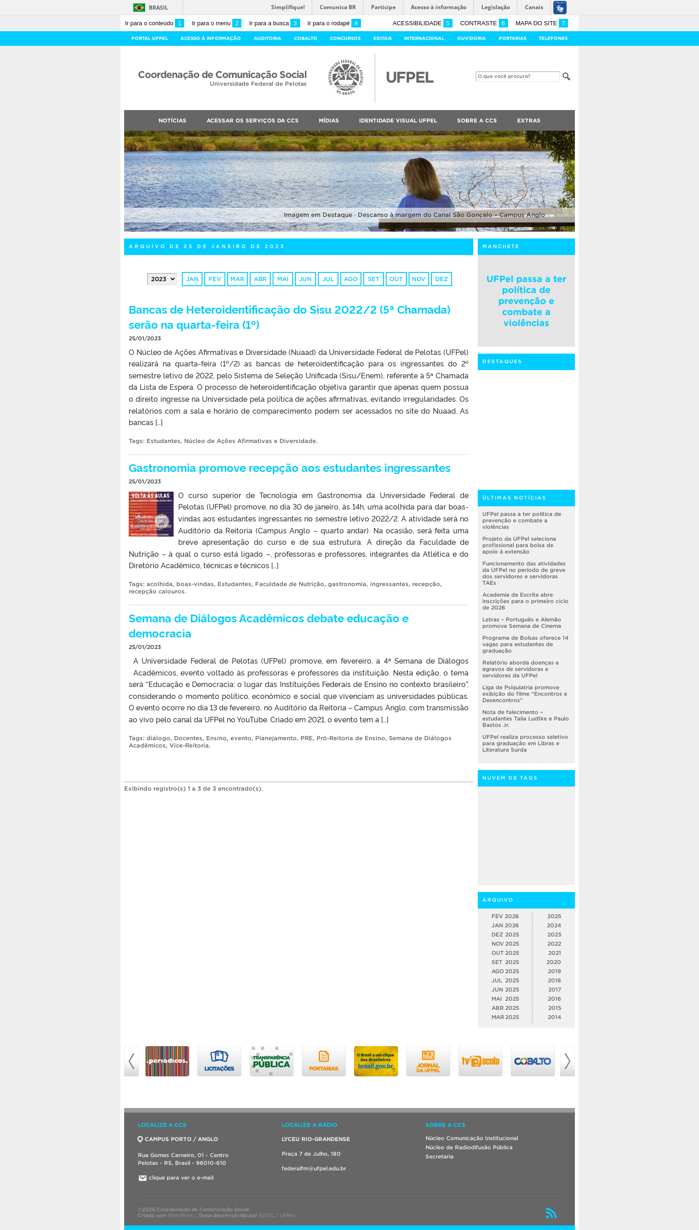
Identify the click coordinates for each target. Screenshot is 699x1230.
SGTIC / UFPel (277, 1215)
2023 (554, 934)
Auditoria (267, 38)
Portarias (512, 38)
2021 (554, 953)
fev (214, 279)
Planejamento (276, 738)
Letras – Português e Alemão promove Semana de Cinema (521, 622)
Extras (529, 120)
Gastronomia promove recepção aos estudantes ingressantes (290, 467)
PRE (306, 738)
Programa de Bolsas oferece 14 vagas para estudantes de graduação (525, 644)
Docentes (188, 738)
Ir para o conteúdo (154, 23)
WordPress (182, 1215)
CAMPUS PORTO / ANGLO (178, 1139)
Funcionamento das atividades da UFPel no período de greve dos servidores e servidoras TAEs (524, 573)
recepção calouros (157, 591)
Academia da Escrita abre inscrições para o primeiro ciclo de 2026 (525, 601)
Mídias (329, 120)
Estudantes (163, 441)
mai (283, 279)
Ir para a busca (274, 23)
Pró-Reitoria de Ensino (351, 738)
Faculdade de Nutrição (289, 584)
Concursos (345, 38)
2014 (554, 1017)
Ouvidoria (471, 38)
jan (192, 279)
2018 (554, 980)
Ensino (216, 738)
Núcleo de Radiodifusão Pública (469, 1147)
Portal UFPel (149, 38)
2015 (554, 1008)
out (396, 279)
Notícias (172, 120)
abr (260, 279)
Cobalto (305, 38)
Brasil (158, 7)
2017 (554, 989)
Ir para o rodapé (333, 23)
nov (419, 279)
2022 (554, 944)
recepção (426, 584)
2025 (554, 916)
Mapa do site (541, 23)
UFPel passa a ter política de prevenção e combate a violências (526, 301)
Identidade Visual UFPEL (398, 120)
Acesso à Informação (210, 38)
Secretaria (439, 1156)
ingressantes (389, 584)
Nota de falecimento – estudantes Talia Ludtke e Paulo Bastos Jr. (525, 718)
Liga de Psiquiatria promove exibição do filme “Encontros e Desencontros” (524, 693)
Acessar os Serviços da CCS (253, 120)
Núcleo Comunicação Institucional (472, 1138)
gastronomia (347, 584)
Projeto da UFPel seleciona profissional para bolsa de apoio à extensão (519, 545)
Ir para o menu (216, 23)
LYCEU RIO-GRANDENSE (316, 1139)
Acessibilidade (423, 23)
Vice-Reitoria (189, 745)
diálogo (158, 738)
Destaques (502, 361)
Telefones (553, 38)
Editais (382, 38)
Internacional (424, 38)
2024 (554, 925)
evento (240, 738)
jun (305, 279)
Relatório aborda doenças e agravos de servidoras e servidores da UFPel (520, 668)
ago (351, 279)
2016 (554, 999)
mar (237, 279)
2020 (553, 962)
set (373, 279)
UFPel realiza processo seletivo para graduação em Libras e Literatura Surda (525, 743)
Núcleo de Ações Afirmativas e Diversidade (250, 441)
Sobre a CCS (477, 120)
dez (441, 279)
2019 (554, 971)
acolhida (160, 584)
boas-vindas (195, 584)
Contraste (484, 23)
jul (328, 279)
